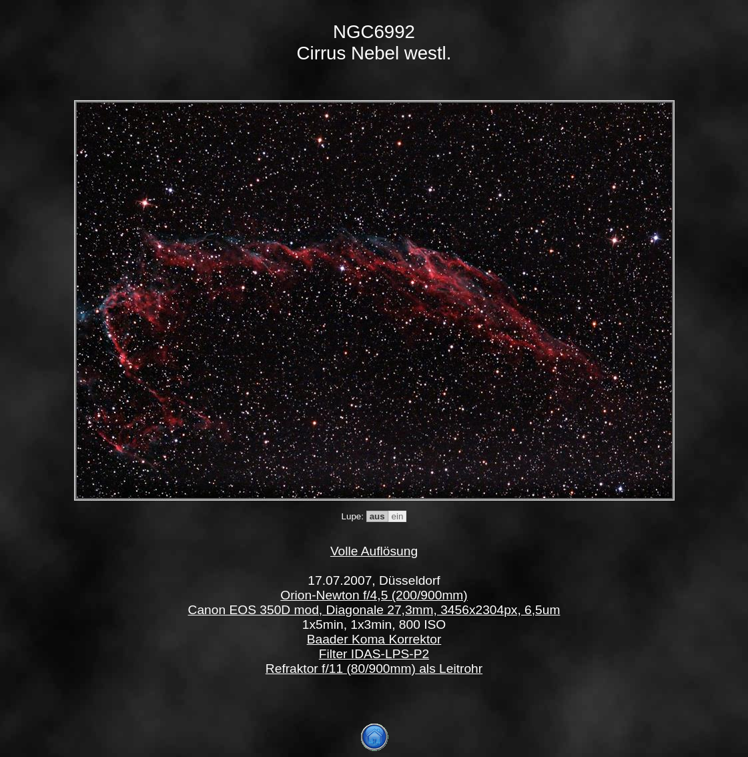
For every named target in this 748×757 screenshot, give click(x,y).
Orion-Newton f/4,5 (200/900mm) (373, 595)
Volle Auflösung (374, 551)
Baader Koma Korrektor (374, 639)
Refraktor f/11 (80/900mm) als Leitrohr (374, 669)
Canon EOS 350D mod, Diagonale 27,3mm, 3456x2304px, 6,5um (374, 610)
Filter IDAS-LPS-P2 (374, 654)
